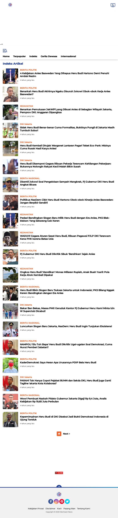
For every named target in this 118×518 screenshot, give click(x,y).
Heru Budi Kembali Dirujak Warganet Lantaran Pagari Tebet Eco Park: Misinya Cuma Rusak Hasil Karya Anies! (65, 147)
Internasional (68, 56)
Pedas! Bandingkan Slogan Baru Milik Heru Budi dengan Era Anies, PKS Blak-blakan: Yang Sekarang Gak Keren (65, 219)
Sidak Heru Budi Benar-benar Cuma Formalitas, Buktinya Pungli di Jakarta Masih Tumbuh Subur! (67, 129)
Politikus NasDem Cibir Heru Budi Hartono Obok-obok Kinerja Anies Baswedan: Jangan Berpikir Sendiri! (66, 201)
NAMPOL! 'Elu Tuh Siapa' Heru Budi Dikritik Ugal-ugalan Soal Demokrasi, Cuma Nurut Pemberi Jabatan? (66, 346)
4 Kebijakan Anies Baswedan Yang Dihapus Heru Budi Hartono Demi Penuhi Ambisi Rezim (64, 75)
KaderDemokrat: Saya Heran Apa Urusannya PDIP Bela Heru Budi (58, 362)
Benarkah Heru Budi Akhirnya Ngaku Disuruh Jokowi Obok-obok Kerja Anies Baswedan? (65, 93)
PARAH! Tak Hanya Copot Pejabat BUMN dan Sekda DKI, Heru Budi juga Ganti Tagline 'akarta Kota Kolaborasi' (65, 382)
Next (66, 433)
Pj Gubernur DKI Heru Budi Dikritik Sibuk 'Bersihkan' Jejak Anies (57, 254)
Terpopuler (19, 56)
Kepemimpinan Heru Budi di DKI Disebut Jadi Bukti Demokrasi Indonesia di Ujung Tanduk (64, 418)
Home (6, 56)
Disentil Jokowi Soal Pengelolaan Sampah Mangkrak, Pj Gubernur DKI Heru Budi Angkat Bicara (67, 183)
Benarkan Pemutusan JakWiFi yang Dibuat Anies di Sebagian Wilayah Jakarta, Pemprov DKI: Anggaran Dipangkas (66, 111)
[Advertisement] (59, 21)
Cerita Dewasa (49, 56)
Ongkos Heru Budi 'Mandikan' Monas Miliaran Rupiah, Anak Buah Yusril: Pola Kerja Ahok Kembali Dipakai (64, 274)
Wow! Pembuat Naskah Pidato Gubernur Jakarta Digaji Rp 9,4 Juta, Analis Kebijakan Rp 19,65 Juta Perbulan (63, 400)
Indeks (33, 56)
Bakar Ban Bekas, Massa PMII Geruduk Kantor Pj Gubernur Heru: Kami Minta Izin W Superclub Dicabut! (67, 310)
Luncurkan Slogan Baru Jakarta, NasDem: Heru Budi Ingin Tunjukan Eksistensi (66, 326)
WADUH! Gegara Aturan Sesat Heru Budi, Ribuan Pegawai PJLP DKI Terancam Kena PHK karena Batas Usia (65, 237)
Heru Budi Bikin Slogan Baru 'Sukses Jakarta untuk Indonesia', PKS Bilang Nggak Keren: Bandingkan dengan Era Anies (67, 292)
